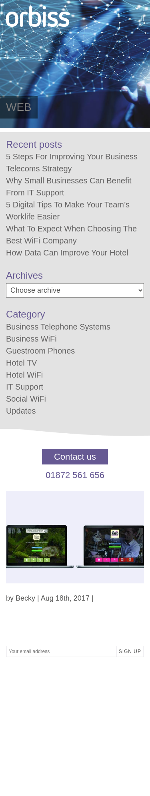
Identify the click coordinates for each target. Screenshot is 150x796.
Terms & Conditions (37, 697)
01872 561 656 (75, 475)
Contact (18, 708)
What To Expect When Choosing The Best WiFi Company (71, 234)
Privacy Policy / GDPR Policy (52, 719)
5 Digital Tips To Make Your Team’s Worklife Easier (68, 210)
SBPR (42, 675)
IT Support (24, 386)
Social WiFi (26, 398)
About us (20, 730)
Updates (21, 410)
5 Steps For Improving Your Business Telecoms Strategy (72, 162)
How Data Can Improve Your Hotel (67, 252)
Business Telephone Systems (58, 326)
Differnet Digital (82, 675)
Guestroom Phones (40, 350)
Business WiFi (31, 338)
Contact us (75, 457)
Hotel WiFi (24, 374)
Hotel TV (21, 362)
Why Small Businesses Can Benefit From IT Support (68, 186)
